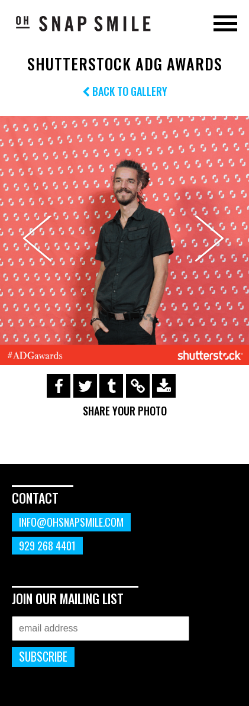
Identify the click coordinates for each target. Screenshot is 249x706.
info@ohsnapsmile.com (71, 522)
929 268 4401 (47, 545)
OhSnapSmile (83, 23)
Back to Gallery (124, 91)
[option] (124, 240)
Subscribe (43, 656)
